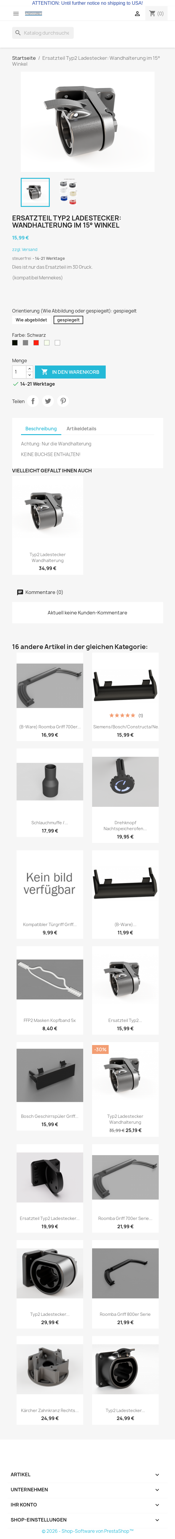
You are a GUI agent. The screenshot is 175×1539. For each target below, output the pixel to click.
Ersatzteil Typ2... (125, 1020)
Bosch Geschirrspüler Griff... (49, 1116)
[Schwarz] (16, 344)
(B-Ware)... (125, 924)
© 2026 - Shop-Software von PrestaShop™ (88, 1531)
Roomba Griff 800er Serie (125, 1314)
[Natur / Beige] (48, 344)
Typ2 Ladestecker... (50, 1314)
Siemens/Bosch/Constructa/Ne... (127, 727)
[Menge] (19, 372)
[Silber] (26, 344)
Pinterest (63, 401)
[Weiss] (58, 344)
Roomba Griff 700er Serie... (125, 1218)
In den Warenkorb (70, 372)
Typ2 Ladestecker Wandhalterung (48, 557)
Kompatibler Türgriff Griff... (50, 924)
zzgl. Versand (24, 249)
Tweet (48, 401)
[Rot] (37, 344)
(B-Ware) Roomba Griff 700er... (50, 727)
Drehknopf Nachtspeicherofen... (125, 825)
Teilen (33, 401)
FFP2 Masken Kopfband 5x (50, 1020)
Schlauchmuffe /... (49, 822)
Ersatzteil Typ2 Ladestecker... (50, 1218)
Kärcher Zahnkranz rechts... (50, 1410)
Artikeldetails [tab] (81, 429)
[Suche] (43, 33)
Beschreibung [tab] (41, 429)
